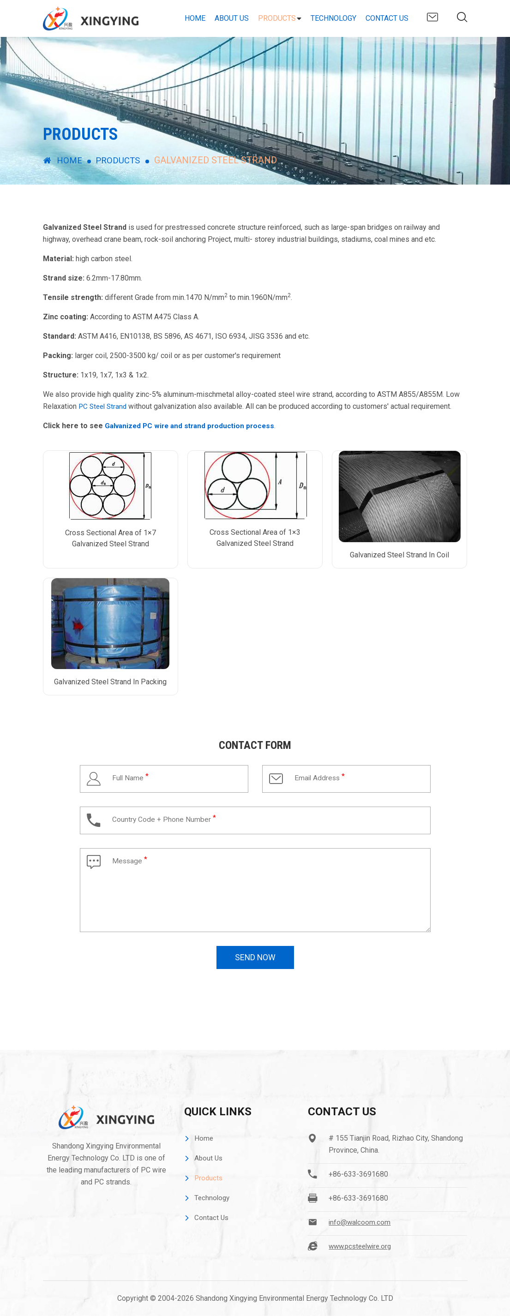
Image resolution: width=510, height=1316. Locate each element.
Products (277, 18)
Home (195, 18)
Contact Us (387, 18)
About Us (232, 18)
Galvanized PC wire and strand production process (193, 425)
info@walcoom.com (432, 17)
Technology (333, 18)
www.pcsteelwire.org (362, 1246)
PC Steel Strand (104, 406)
